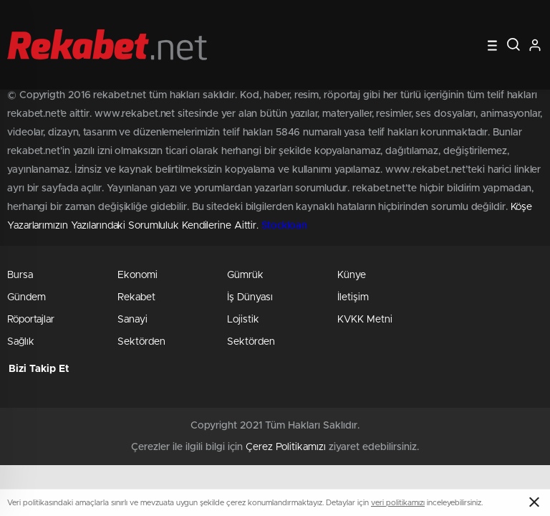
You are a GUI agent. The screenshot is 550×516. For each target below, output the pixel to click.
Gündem (26, 297)
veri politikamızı (398, 503)
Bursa (20, 275)
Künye (351, 275)
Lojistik (243, 320)
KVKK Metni (364, 320)
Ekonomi (137, 275)
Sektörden (141, 342)
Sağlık (20, 342)
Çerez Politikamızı (286, 447)
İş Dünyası (250, 297)
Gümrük (245, 275)
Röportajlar (30, 320)
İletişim (353, 297)
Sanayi (132, 320)
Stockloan (284, 226)
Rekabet (136, 297)
